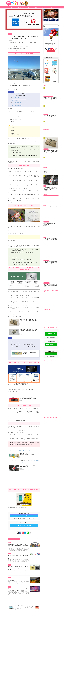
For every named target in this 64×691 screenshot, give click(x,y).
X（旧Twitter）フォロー (50, 384)
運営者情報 (37, 619)
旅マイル (32, 621)
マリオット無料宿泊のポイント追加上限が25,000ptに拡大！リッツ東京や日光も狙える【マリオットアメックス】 (51, 312)
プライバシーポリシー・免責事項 (44, 619)
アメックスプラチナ (15, 100)
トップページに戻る (17, 619)
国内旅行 (52, 7)
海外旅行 (28, 7)
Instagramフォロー (50, 394)
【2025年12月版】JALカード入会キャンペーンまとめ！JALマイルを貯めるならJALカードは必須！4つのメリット (51, 218)
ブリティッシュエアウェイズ (22, 190)
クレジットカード (20, 7)
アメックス (10, 536)
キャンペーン (44, 7)
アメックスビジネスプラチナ (17, 105)
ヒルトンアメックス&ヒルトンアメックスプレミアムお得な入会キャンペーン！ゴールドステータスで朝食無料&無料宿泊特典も (51, 148)
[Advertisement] (24, 480)
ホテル (36, 7)
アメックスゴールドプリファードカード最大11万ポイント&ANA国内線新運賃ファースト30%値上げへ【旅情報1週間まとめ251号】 (51, 244)
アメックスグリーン (15, 97)
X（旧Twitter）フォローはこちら (23, 525)
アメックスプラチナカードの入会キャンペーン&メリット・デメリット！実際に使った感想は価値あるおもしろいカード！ (51, 171)
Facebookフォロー (50, 404)
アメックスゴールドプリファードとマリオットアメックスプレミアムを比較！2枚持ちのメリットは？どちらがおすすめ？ (18, 570)
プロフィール (33, 619)
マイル (12, 7)
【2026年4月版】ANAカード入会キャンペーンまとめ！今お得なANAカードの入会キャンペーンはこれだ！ (51, 195)
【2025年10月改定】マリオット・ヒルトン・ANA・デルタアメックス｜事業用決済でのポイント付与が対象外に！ (18, 545)
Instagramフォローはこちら (24, 515)
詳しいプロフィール (51, 51)
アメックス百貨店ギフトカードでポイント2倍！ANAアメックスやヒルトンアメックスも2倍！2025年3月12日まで (18, 558)
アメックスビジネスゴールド (17, 102)
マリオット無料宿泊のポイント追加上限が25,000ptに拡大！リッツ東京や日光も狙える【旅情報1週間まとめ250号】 (51, 289)
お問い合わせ (28, 619)
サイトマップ (23, 619)
